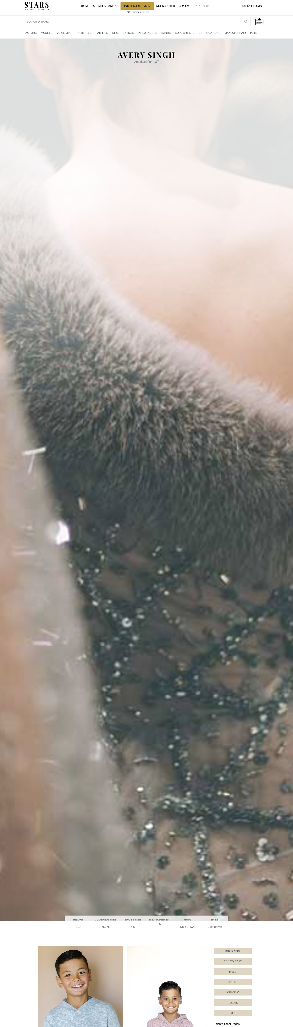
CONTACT (185, 6)
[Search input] (133, 21)
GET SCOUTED (165, 6)
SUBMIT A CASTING (106, 6)
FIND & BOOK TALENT (137, 6)
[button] (233, 992)
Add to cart (233, 961)
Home (85, 6)
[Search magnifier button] (246, 21)
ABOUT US (202, 6)
